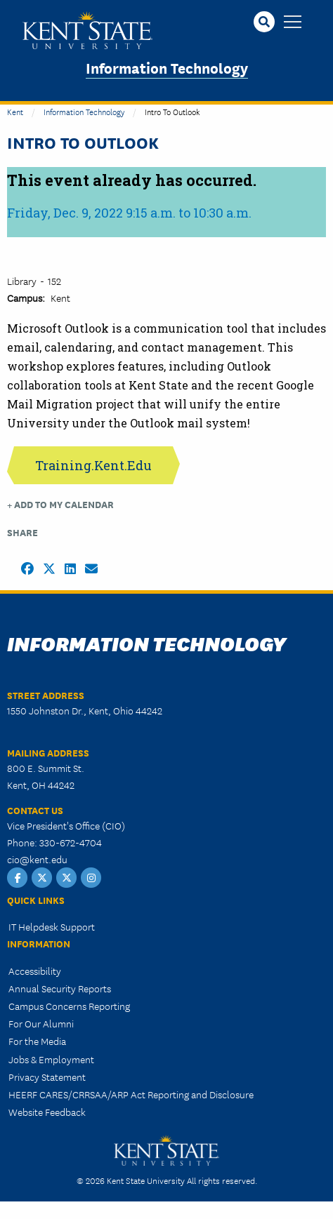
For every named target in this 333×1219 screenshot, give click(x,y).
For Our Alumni (41, 1023)
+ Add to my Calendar (60, 504)
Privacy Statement (47, 1076)
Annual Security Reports (59, 988)
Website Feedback (47, 1111)
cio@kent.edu (37, 859)
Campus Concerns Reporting (69, 1005)
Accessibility (34, 970)
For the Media (37, 1040)
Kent (15, 111)
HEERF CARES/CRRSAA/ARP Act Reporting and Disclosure (131, 1094)
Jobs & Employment (51, 1059)
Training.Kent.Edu (93, 465)
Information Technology (167, 67)
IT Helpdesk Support (51, 926)
